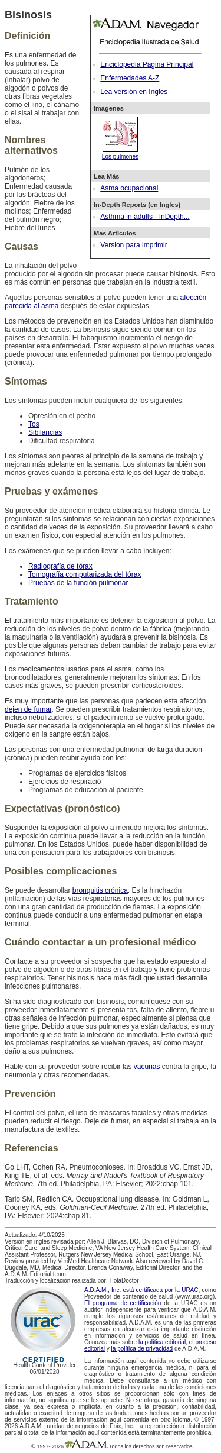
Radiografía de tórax (60, 566)
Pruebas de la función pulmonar (78, 583)
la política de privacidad (142, 1348)
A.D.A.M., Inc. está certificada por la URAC (141, 1290)
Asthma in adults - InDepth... (144, 216)
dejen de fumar (28, 709)
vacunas (147, 1067)
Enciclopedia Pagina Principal (146, 64)
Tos (33, 424)
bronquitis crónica (100, 890)
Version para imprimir (133, 245)
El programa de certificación (122, 1303)
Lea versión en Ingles (133, 92)
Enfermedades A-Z (129, 78)
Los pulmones (120, 153)
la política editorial (162, 1342)
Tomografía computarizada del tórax (84, 574)
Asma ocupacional (129, 188)
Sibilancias (45, 432)
